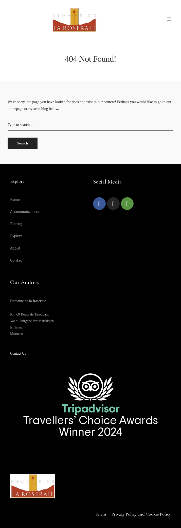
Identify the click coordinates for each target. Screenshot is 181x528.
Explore (16, 236)
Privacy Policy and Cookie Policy (141, 514)
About (15, 248)
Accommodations (24, 212)
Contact (17, 260)
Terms (100, 514)
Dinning (16, 224)
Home (15, 200)
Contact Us (18, 353)
